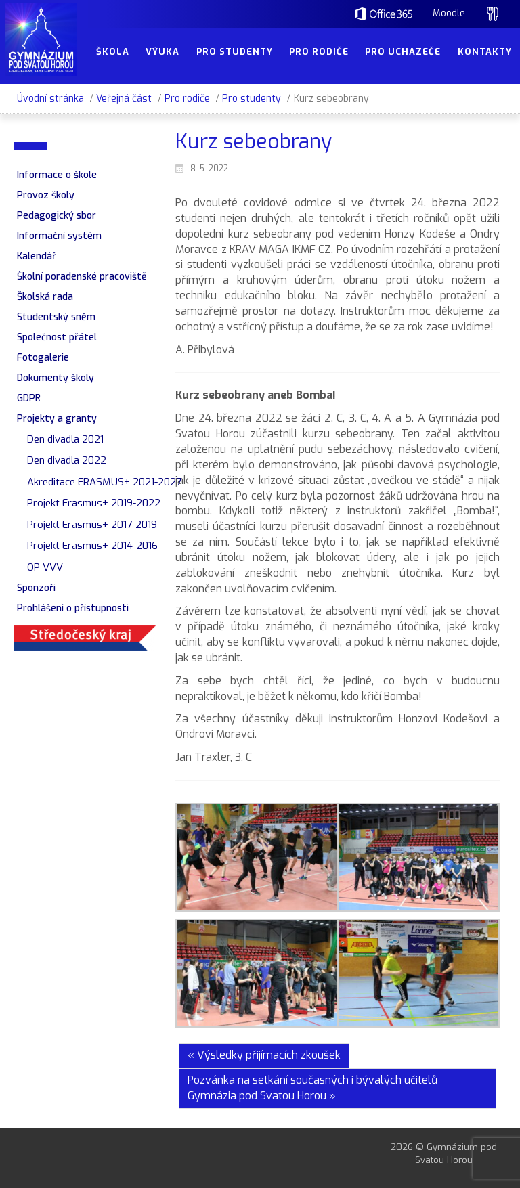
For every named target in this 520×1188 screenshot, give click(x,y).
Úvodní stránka (50, 98)
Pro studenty (251, 98)
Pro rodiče (187, 98)
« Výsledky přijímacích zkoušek (264, 1055)
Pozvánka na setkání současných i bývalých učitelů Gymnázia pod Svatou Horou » (312, 1088)
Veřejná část (124, 98)
